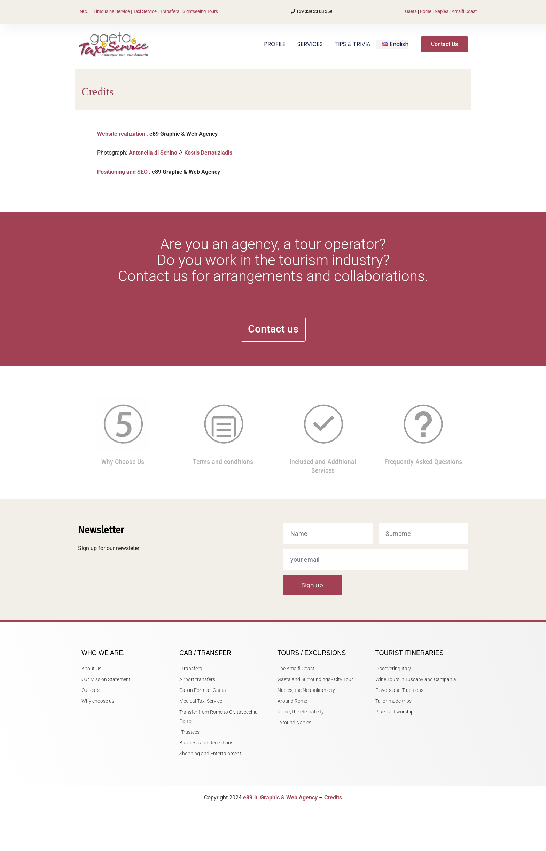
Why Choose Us (122, 462)
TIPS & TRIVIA (352, 44)
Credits (333, 797)
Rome (425, 11)
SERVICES (310, 44)
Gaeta (411, 11)
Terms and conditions (223, 462)
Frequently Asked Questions (423, 462)
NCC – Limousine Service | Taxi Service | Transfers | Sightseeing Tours (149, 11)
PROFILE (275, 44)
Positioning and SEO (122, 172)
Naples (441, 11)
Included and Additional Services (323, 466)
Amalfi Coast (464, 11)
